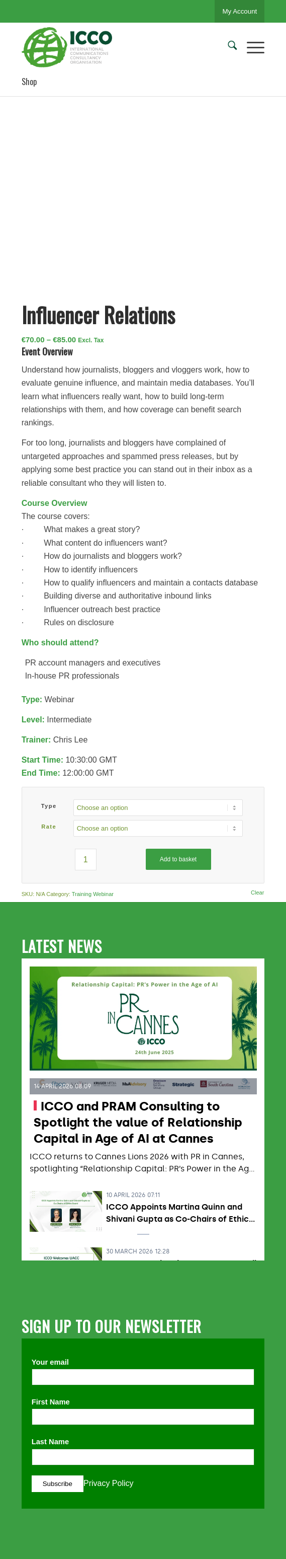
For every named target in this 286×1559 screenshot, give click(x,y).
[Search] (227, 47)
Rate (48, 827)
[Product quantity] (86, 859)
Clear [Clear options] (257, 893)
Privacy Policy (108, 1483)
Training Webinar (93, 894)
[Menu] (250, 47)
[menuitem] (227, 47)
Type (49, 806)
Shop (29, 82)
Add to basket (178, 859)
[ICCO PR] (119, 47)
